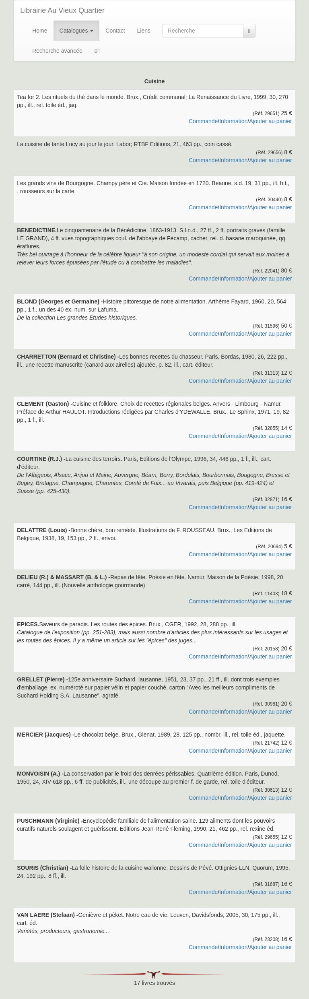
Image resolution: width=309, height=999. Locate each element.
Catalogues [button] (77, 30)
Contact (115, 30)
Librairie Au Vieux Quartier (62, 10)
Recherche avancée (57, 50)
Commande (203, 121)
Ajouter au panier (270, 121)
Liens (143, 30)
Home (39, 30)
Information (233, 121)
